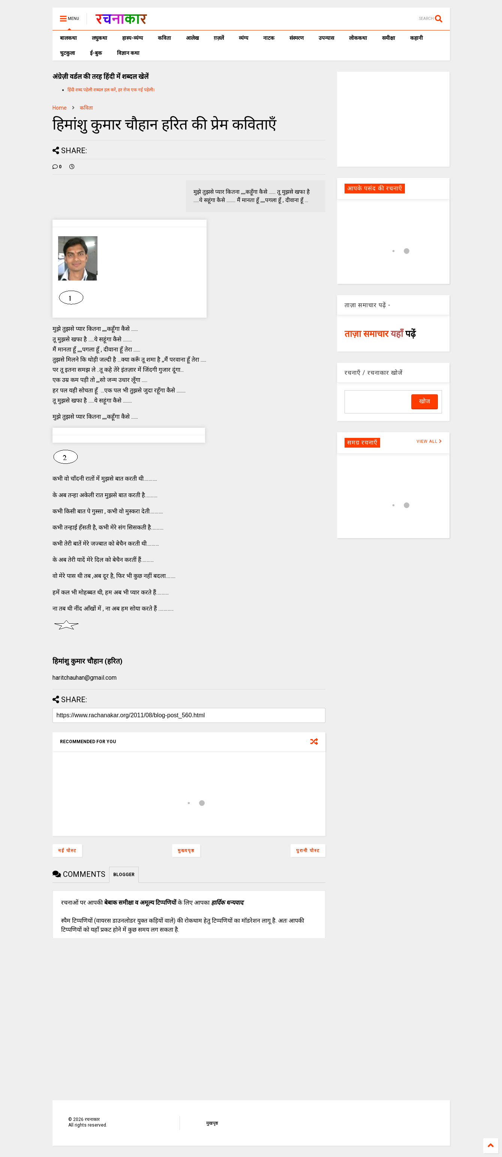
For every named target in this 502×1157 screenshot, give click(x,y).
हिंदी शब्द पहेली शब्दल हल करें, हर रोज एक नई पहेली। (111, 89)
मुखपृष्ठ (212, 1123)
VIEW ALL (429, 441)
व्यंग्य (243, 38)
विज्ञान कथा (128, 53)
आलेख (192, 38)
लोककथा (358, 38)
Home (59, 108)
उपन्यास (326, 38)
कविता (164, 38)
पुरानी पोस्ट (308, 850)
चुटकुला (67, 53)
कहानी (416, 38)
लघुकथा (99, 38)
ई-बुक (96, 53)
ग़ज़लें (219, 38)
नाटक (268, 38)
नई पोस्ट (67, 850)
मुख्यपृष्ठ (186, 850)
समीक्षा (388, 38)
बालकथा (68, 38)
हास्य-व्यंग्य (132, 38)
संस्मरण (296, 38)
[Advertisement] (393, 119)
